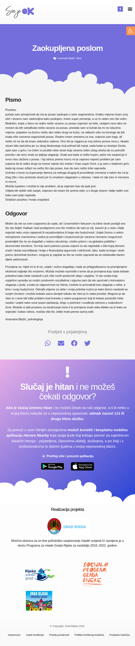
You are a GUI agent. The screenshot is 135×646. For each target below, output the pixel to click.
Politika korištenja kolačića (89, 634)
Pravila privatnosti (59, 634)
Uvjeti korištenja (35, 634)
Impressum (14, 634)
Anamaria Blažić (66, 58)
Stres (79, 58)
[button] (130, 30)
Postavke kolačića (120, 634)
